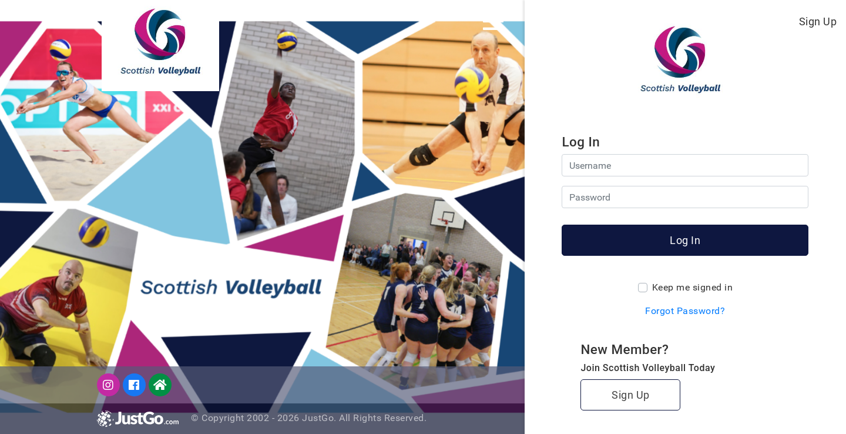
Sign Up (818, 21)
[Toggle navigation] (493, 21)
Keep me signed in (692, 287)
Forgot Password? (685, 310)
